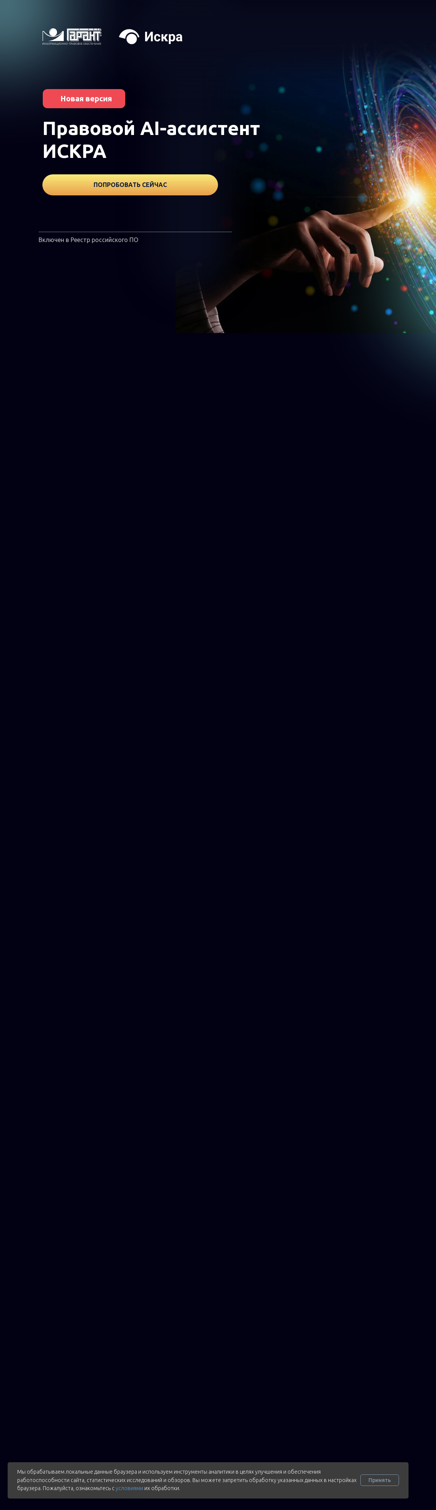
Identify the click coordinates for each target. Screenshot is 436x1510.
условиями (129, 1488)
